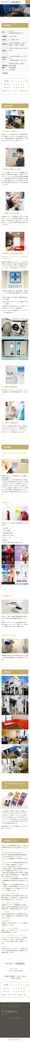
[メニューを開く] (27, 2)
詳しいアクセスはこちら (15, 1023)
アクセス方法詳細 (17, 54)
